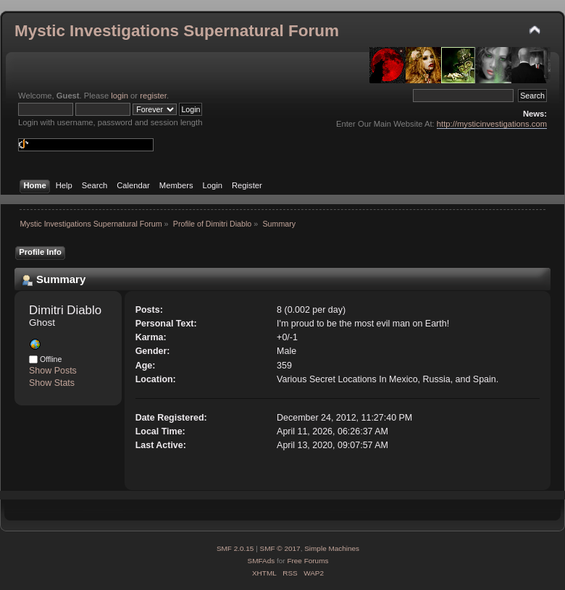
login (119, 95)
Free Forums (307, 561)
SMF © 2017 (280, 548)
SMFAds (261, 561)
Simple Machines (331, 548)
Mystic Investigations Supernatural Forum (176, 31)
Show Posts (53, 371)
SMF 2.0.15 (235, 548)
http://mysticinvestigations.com (492, 123)
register (153, 95)
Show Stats (52, 383)
